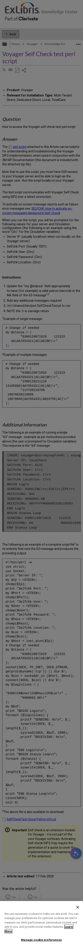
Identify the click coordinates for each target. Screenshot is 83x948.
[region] (41, 924)
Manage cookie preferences (41, 940)
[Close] (78, 907)
